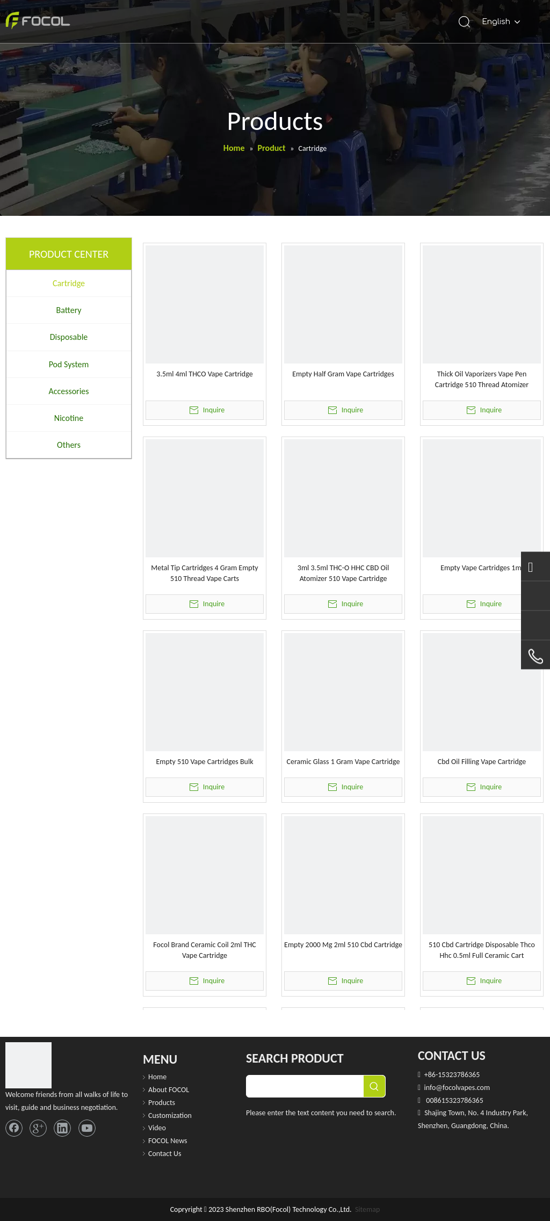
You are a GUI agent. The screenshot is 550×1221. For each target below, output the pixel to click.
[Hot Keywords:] (374, 1086)
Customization (170, 1115)
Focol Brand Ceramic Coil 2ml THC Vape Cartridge (204, 950)
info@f (434, 1087)
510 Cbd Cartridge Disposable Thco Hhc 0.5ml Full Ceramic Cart (482, 950)
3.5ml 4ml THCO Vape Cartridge (204, 374)
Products (161, 1102)
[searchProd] (305, 1086)
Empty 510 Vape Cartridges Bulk (204, 761)
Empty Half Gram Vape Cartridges (343, 374)
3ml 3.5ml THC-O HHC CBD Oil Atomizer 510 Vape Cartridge (343, 573)
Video (157, 1127)
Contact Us (165, 1153)
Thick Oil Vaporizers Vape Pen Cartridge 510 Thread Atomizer (482, 379)
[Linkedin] (62, 1128)
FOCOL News (167, 1140)
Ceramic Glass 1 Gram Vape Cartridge (343, 761)
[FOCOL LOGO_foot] (28, 1065)
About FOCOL (168, 1089)
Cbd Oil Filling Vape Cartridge (482, 761)
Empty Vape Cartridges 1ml (481, 567)
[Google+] (38, 1128)
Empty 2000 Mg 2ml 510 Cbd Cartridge (343, 944)
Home (157, 1076)
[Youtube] (87, 1128)
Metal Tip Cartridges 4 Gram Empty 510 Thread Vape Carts (204, 573)
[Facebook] (14, 1128)
